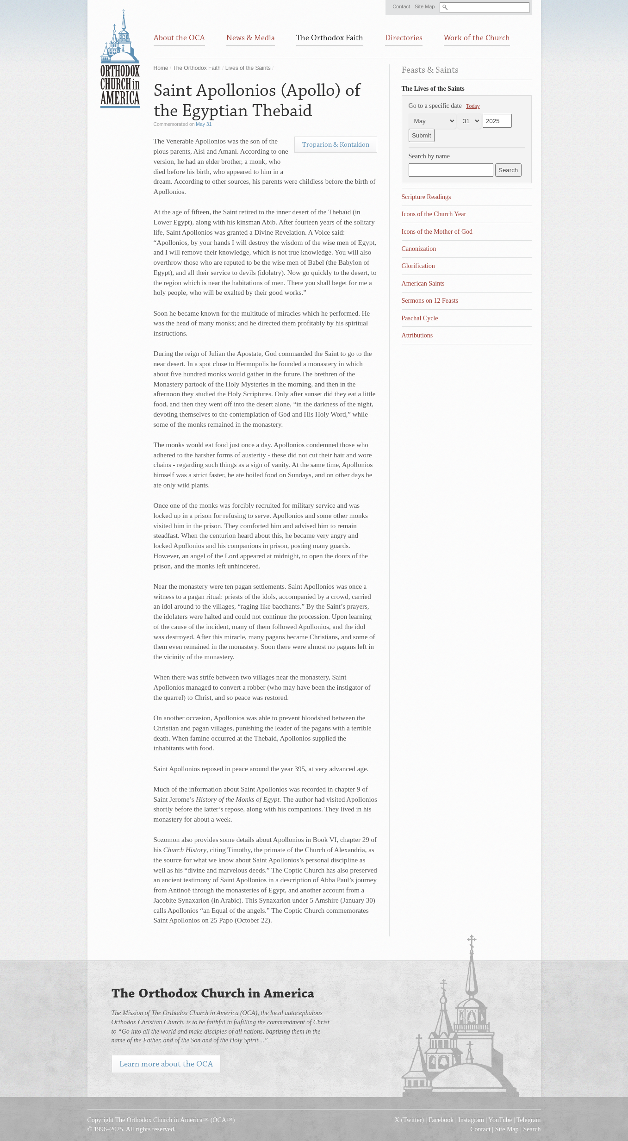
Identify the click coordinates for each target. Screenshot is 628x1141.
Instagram (471, 1119)
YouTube (500, 1119)
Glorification (418, 265)
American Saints (423, 283)
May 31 (203, 124)
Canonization (419, 248)
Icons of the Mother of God (437, 231)
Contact (401, 6)
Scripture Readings (426, 196)
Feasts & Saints (430, 69)
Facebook (441, 1119)
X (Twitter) (409, 1119)
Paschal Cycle (420, 318)
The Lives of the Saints (433, 88)
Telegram (528, 1119)
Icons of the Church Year (434, 214)
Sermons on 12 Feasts (430, 300)
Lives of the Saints (248, 68)
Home (161, 68)
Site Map (425, 6)
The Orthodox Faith (196, 68)
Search (532, 1129)
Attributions (417, 335)
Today (473, 106)
